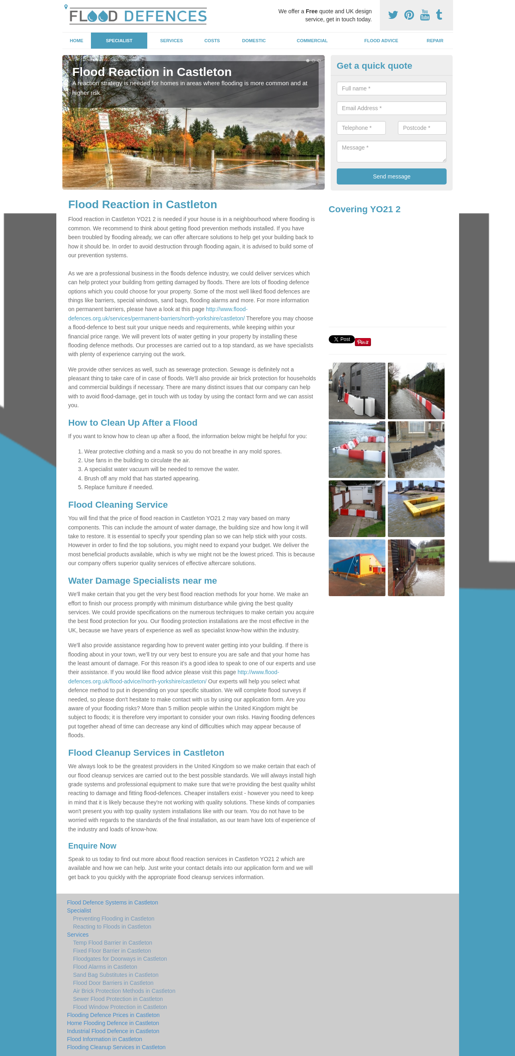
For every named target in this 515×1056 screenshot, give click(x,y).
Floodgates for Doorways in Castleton (120, 959)
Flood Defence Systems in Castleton (112, 902)
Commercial (312, 40)
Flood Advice (381, 40)
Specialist (119, 40)
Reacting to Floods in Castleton (112, 926)
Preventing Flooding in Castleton (113, 918)
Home (76, 40)
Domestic (254, 40)
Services (171, 40)
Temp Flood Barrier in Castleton (112, 942)
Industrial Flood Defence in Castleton (113, 1031)
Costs (212, 40)
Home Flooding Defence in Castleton (113, 1023)
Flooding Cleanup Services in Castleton (116, 1047)
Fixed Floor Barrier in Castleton (112, 950)
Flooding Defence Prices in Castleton (113, 1015)
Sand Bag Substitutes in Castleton (116, 975)
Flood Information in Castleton (104, 1039)
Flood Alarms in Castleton (105, 967)
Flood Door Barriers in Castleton (113, 983)
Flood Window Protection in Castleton (120, 1007)
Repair (435, 40)
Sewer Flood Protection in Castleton (118, 999)
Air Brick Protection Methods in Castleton (124, 991)
